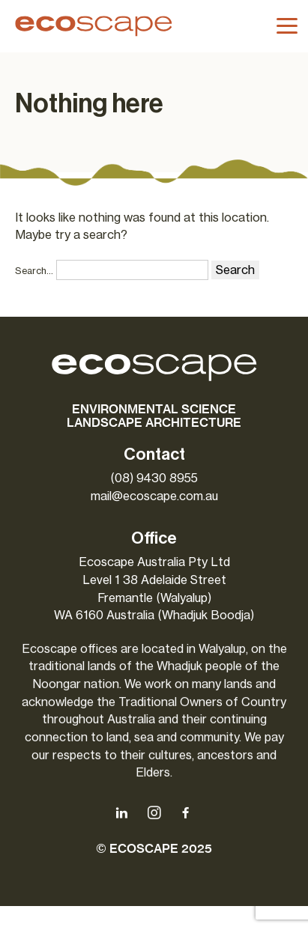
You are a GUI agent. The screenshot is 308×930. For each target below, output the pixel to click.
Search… (34, 270)
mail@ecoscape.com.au (154, 496)
